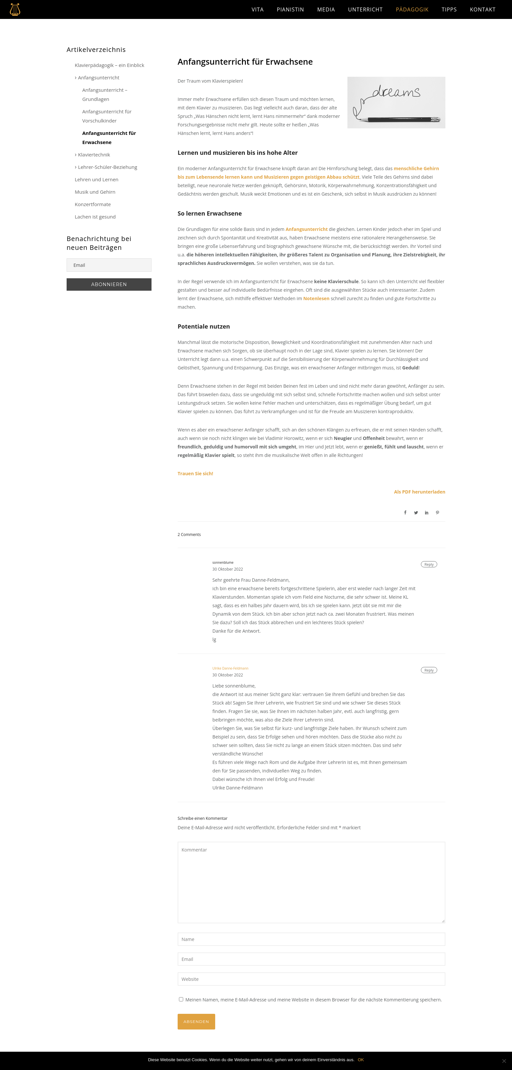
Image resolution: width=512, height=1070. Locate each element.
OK (361, 1059)
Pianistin (290, 9)
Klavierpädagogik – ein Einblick (109, 65)
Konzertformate (93, 204)
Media (326, 9)
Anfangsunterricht (99, 77)
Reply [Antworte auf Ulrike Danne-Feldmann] (429, 670)
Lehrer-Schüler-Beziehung (107, 167)
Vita (258, 9)
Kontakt (483, 9)
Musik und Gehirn (95, 191)
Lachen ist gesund (95, 216)
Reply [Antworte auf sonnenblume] (429, 564)
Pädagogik (412, 9)
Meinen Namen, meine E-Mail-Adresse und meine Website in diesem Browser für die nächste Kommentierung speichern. (313, 1000)
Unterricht (365, 9)
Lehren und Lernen (97, 179)
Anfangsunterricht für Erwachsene (245, 61)
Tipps (449, 9)
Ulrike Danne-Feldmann (230, 668)
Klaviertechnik (94, 154)
